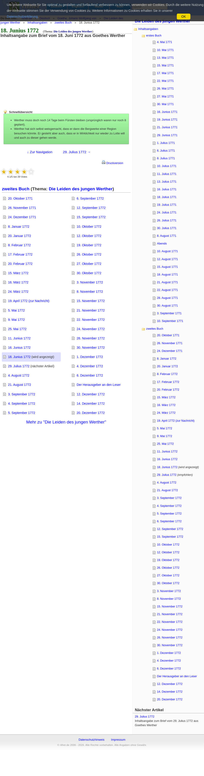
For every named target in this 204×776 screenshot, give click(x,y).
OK (183, 16)
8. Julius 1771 (166, 158)
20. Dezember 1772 (91, 413)
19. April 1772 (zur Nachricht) (28, 301)
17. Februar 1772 (20, 254)
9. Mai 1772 (16, 320)
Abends (162, 243)
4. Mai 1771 (164, 42)
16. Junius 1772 (19, 347)
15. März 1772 (18, 273)
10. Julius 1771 (166, 166)
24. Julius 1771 (166, 212)
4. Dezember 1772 (90, 366)
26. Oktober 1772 (89, 254)
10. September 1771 (170, 321)
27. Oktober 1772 (89, 264)
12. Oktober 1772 (89, 236)
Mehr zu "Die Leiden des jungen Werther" (66, 422)
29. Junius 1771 (167, 135)
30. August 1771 (167, 305)
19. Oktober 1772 (89, 245)
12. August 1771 (167, 259)
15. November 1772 (91, 301)
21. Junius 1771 (167, 127)
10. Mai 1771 (165, 50)
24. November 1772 (91, 329)
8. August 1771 (166, 235)
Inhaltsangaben (37, 22)
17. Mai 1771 (165, 73)
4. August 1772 (18, 375)
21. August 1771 (167, 282)
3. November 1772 (90, 282)
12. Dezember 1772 (91, 394)
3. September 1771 (169, 313)
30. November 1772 (91, 347)
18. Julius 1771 (166, 197)
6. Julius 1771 (166, 150)
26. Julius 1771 (166, 220)
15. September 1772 (91, 217)
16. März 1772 (18, 282)
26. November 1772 (91, 338)
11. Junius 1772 (19, 338)
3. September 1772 (21, 394)
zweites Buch (63, 22)
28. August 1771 (167, 298)
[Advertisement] (37, 69)
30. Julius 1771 (166, 228)
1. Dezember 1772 (90, 357)
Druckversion (112, 163)
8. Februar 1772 (19, 245)
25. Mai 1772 (17, 329)
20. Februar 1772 (20, 264)
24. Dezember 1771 (22, 217)
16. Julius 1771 (166, 189)
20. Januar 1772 (19, 236)
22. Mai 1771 (165, 80)
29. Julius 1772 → (77, 152)
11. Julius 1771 (166, 174)
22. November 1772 (91, 320)
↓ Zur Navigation (40, 152)
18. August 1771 (167, 274)
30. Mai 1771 (165, 104)
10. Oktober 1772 (89, 226)
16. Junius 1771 (167, 112)
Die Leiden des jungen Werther (72, 31)
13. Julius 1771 (166, 181)
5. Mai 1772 (16, 310)
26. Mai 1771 (165, 88)
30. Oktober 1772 (89, 273)
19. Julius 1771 (166, 204)
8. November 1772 (90, 291)
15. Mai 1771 (165, 65)
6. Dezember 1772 (90, 375)
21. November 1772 (91, 310)
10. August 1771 (167, 251)
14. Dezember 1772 (91, 403)
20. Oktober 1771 (20, 198)
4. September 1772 (21, 403)
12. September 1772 (91, 208)
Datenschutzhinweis (91, 739)
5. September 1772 (21, 413)
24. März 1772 (18, 291)
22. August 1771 (167, 290)
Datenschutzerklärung (22, 16)
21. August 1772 (19, 385)
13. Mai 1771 (165, 57)
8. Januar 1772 (18, 226)
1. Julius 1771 (166, 143)
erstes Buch (154, 35)
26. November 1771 (22, 208)
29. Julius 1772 (18, 366)
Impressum (118, 739)
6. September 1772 (90, 198)
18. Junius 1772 (19, 357)
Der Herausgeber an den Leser (99, 385)
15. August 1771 (167, 266)
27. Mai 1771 (165, 96)
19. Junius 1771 (167, 119)
